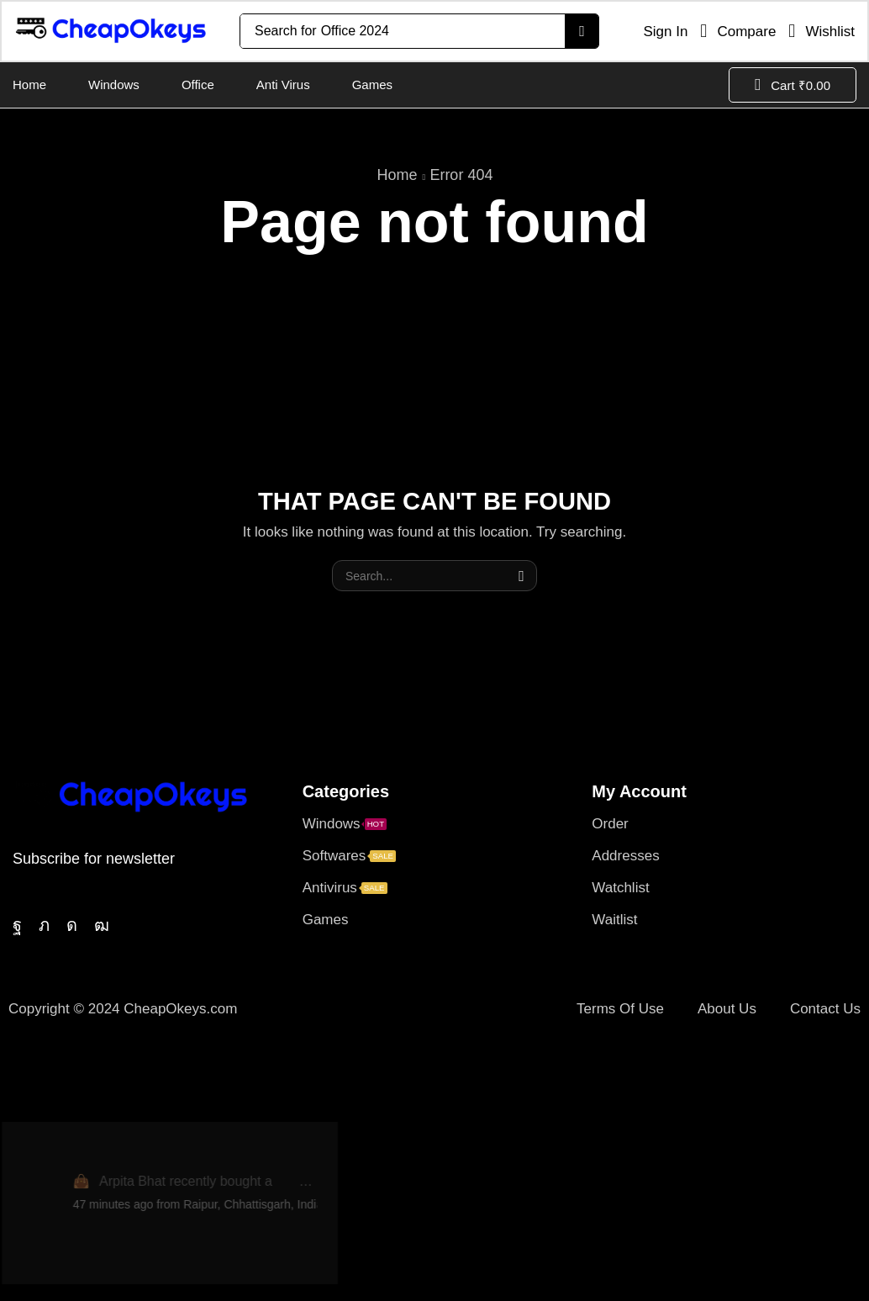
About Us (727, 1009)
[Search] (581, 31)
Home (397, 175)
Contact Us (825, 1009)
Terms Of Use (620, 1009)
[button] (659, 31)
